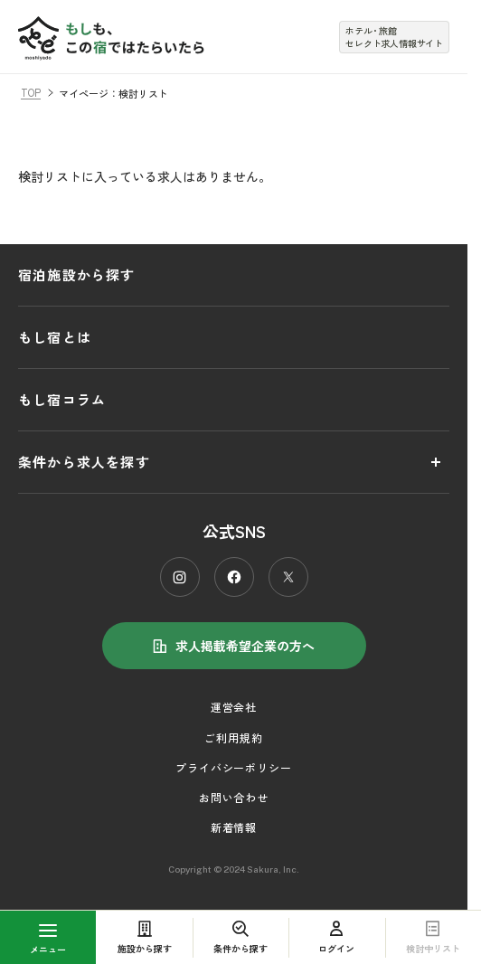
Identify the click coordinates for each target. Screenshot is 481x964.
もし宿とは (54, 336)
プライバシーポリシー (234, 767)
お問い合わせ (234, 797)
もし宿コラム (62, 399)
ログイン (336, 937)
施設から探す (145, 937)
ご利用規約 (233, 737)
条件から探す (240, 937)
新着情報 (234, 827)
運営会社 (234, 706)
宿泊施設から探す (77, 274)
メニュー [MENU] (48, 940)
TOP (31, 92)
